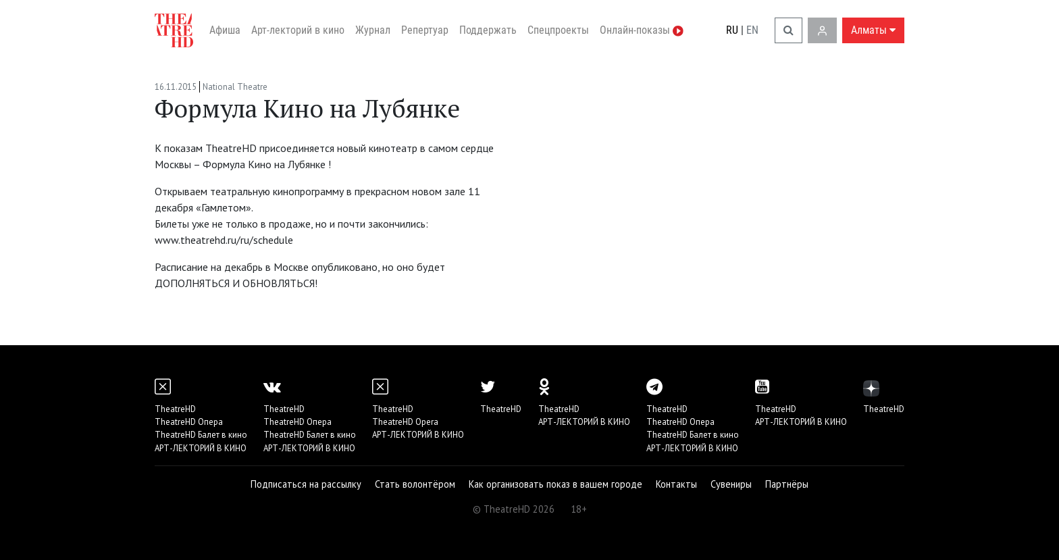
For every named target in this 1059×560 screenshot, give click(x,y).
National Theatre (235, 87)
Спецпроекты (558, 30)
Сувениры (731, 484)
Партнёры (786, 484)
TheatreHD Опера (189, 422)
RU (732, 30)
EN (752, 30)
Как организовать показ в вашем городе (555, 484)
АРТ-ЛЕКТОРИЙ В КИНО (201, 448)
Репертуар (424, 30)
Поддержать (488, 30)
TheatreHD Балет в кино (201, 434)
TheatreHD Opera (405, 422)
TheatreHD (175, 409)
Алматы (873, 30)
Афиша (224, 30)
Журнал (372, 30)
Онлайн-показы (641, 30)
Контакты (676, 484)
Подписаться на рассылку (306, 484)
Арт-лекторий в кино (297, 30)
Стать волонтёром (415, 484)
